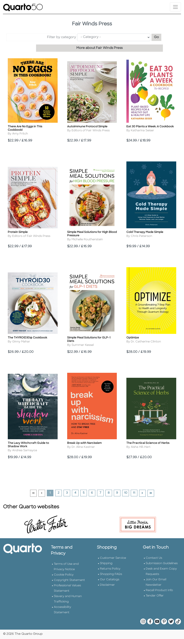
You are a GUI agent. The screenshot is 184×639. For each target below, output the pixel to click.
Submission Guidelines (162, 563)
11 (135, 493)
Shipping (106, 563)
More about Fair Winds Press (99, 48)
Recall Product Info (159, 590)
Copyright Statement (69, 580)
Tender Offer (155, 595)
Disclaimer (107, 585)
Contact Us (154, 558)
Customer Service (113, 558)
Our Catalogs (109, 579)
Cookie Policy (64, 574)
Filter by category (61, 37)
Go (157, 37)
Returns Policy (110, 568)
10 (126, 493)
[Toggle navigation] (175, 6)
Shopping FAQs (111, 574)
